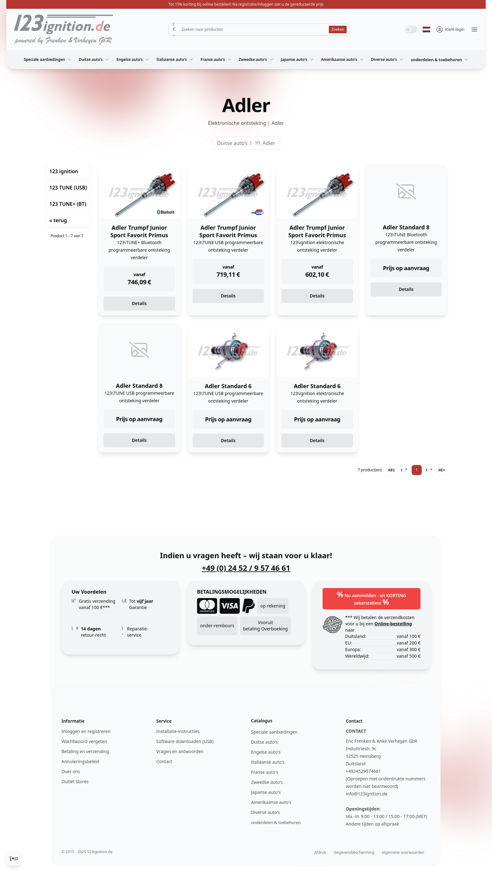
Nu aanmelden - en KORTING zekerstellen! (371, 598)
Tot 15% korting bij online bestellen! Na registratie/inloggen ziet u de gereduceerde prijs (246, 4)
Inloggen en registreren (86, 731)
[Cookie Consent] (13, 858)
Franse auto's (217, 59)
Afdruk (320, 852)
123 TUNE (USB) (68, 187)
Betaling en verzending (85, 751)
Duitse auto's (94, 59)
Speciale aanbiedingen (48, 59)
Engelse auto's (133, 59)
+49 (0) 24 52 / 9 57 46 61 (246, 568)
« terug (58, 220)
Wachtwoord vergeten (84, 741)
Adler (268, 143)
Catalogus (261, 721)
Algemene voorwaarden (403, 852)
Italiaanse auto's (175, 59)
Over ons (71, 771)
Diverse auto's (387, 59)
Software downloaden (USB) (185, 741)
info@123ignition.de (367, 794)
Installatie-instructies (178, 731)
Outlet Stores (75, 781)
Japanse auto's (298, 59)
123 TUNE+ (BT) (67, 204)
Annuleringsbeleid (80, 761)
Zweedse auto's (257, 59)
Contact (164, 761)
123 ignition (63, 171)
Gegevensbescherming (354, 852)
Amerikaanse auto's (343, 59)
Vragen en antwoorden (180, 751)
